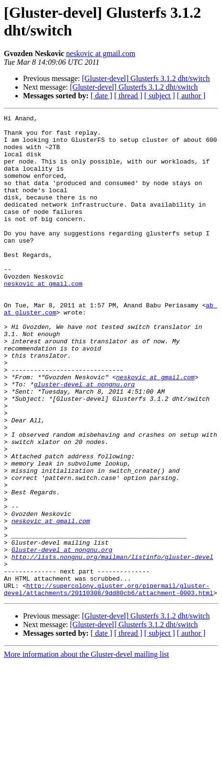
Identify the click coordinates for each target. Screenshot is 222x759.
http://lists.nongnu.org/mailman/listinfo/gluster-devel (112, 646)
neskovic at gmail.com (100, 53)
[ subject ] (159, 96)
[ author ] (191, 96)
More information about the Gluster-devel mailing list (86, 751)
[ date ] (101, 96)
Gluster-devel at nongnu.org (62, 637)
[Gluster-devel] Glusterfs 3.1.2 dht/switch (146, 78)
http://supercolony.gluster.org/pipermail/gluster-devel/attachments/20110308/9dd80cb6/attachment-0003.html (108, 684)
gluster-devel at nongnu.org (84, 438)
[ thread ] (128, 96)
